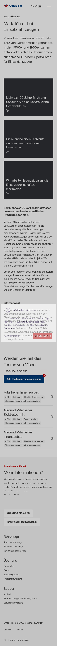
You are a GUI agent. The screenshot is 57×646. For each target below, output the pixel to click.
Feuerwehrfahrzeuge (13, 546)
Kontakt (7, 594)
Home (6, 16)
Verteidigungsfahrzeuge (15, 551)
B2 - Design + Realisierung (16, 640)
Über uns (10, 560)
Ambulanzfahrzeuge (13, 542)
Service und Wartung (13, 603)
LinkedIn (7, 629)
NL (32, 6)
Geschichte (9, 566)
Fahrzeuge (11, 537)
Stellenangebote (11, 574)
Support (10, 589)
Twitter (20, 629)
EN (36, 6)
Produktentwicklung (13, 579)
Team (6, 570)
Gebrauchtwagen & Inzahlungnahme (20, 598)
